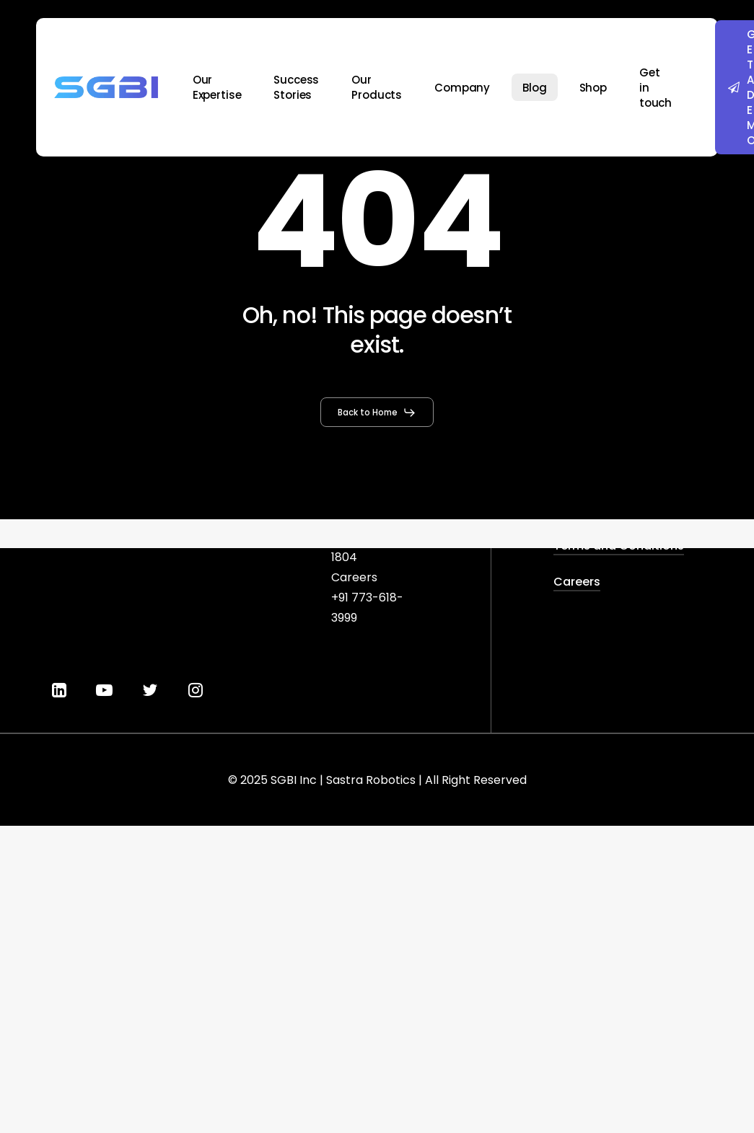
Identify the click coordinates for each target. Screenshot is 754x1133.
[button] (377, 412)
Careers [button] (576, 581)
